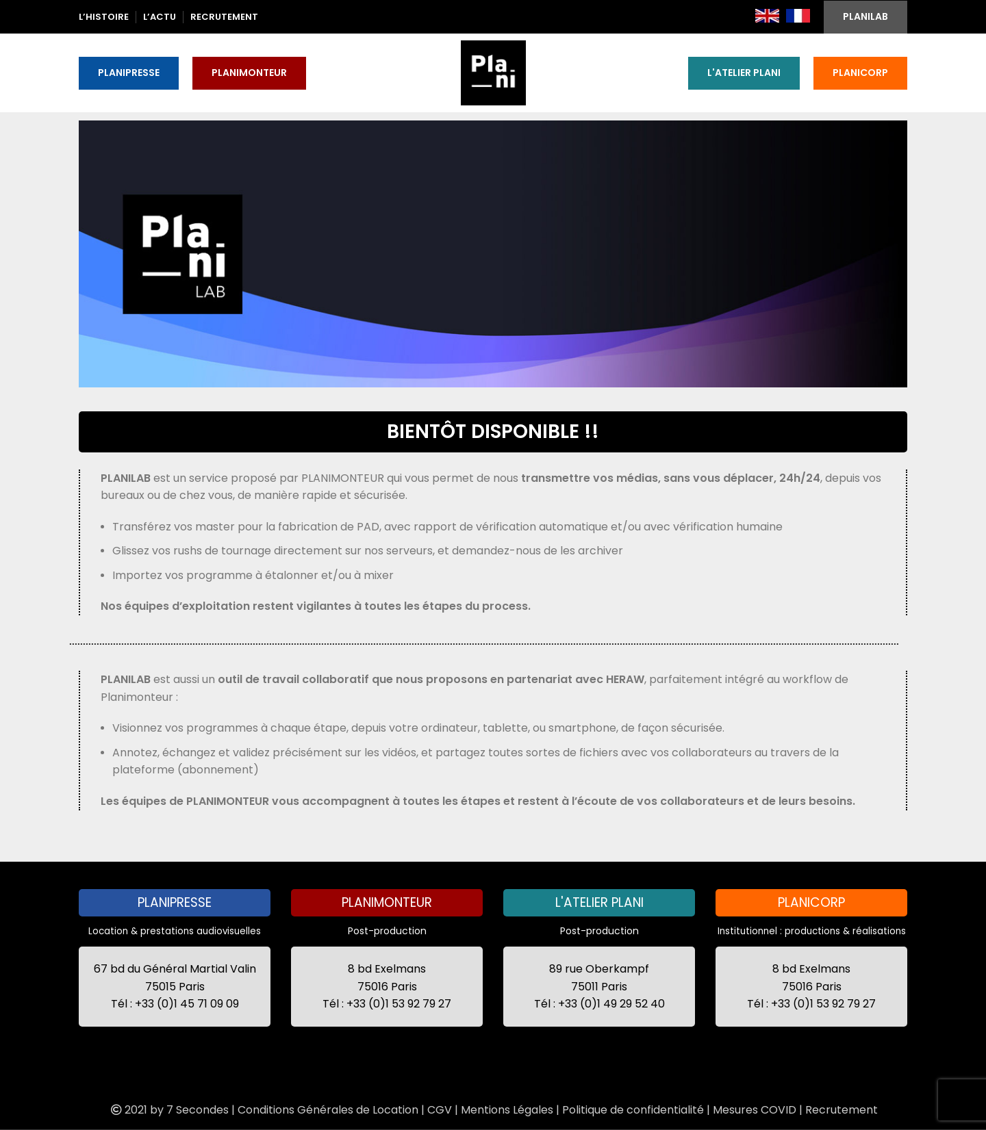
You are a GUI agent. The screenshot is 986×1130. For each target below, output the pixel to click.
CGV (439, 1110)
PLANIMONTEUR (249, 72)
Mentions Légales (507, 1110)
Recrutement (841, 1110)
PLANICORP (860, 72)
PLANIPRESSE (129, 72)
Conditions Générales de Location (328, 1110)
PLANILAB (865, 16)
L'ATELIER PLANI (744, 72)
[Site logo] (493, 72)
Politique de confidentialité (633, 1110)
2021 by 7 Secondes (168, 1110)
